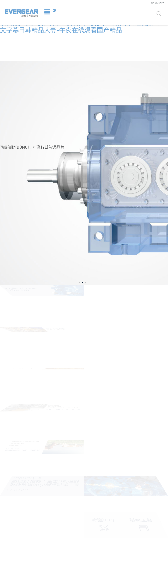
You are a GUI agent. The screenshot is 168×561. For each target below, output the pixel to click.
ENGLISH (157, 2)
